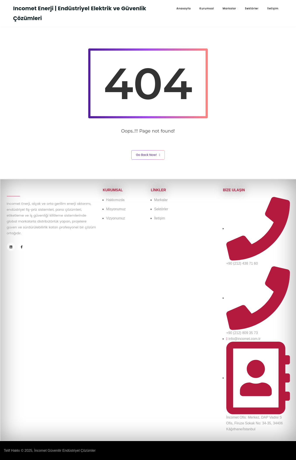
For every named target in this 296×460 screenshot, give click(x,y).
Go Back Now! (148, 155)
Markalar (229, 8)
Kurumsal (206, 8)
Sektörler (251, 8)
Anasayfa (183, 8)
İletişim (273, 8)
